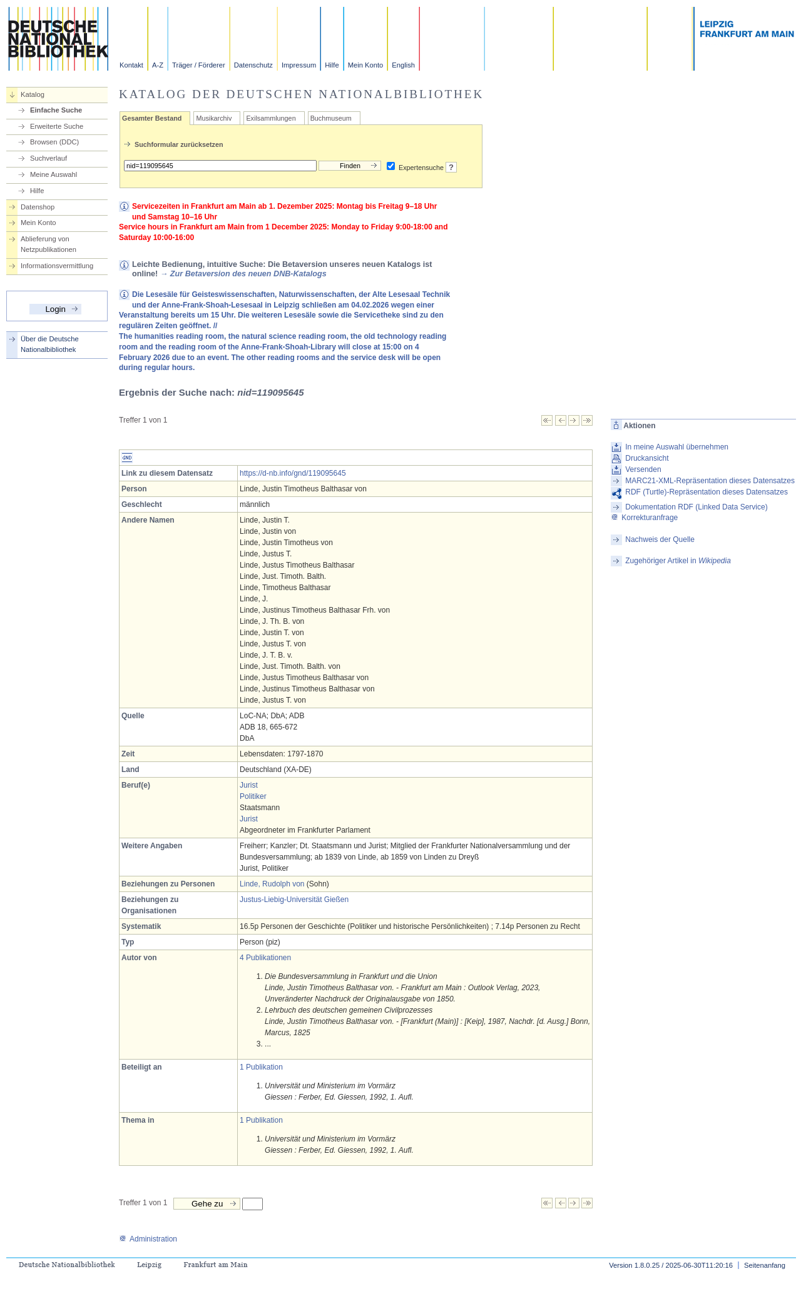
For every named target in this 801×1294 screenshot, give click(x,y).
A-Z (157, 65)
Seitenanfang (764, 1265)
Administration (148, 1239)
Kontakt (131, 65)
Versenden (643, 469)
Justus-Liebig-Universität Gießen (294, 899)
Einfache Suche (56, 110)
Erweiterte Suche (56, 126)
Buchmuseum (331, 118)
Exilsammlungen (270, 118)
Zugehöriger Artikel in (678, 560)
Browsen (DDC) (54, 142)
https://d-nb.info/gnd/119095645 (292, 473)
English (403, 65)
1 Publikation (261, 1067)
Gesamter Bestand (151, 118)
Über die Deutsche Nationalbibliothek (50, 344)
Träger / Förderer (198, 65)
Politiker (253, 796)
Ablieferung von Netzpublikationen (48, 244)
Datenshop (37, 207)
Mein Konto (366, 65)
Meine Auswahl (53, 174)
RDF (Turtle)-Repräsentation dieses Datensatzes (706, 492)
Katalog (32, 94)
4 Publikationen (265, 957)
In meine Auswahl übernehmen (676, 447)
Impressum (299, 65)
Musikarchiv (214, 118)
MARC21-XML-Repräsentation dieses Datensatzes (710, 480)
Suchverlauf (48, 158)
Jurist (249, 785)
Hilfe (332, 65)
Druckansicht (646, 458)
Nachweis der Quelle (660, 539)
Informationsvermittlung (57, 265)
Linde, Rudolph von (272, 884)
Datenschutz (253, 65)
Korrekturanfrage (644, 517)
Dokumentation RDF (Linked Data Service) (696, 507)
